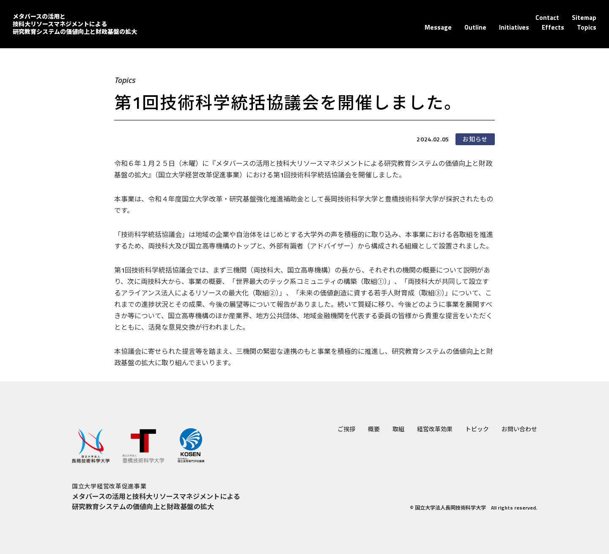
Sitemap (584, 17)
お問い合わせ (519, 428)
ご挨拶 (346, 428)
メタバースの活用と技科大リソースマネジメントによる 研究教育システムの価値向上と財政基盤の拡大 (75, 24)
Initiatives (514, 27)
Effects (553, 27)
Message (438, 27)
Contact (547, 17)
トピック (477, 428)
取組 (398, 428)
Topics (586, 27)
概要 (374, 428)
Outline (475, 27)
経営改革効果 (435, 428)
